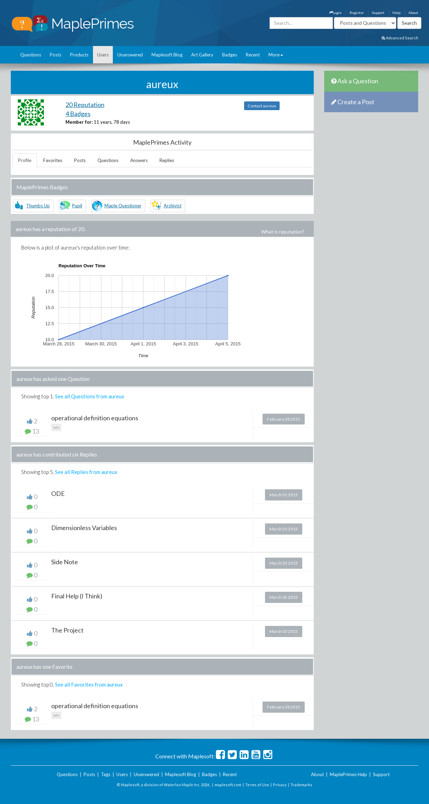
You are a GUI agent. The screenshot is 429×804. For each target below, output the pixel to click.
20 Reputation (84, 104)
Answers (139, 160)
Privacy (280, 784)
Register (357, 12)
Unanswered (130, 55)
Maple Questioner (122, 205)
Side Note (64, 562)
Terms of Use (257, 784)
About (413, 12)
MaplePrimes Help (348, 774)
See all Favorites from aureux (89, 684)
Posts (55, 55)
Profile (24, 160)
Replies (166, 160)
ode (56, 427)
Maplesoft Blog (166, 55)
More (275, 55)
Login (335, 12)
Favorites (52, 160)
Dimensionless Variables (84, 527)
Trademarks (301, 784)
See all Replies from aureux (86, 472)
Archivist (172, 205)
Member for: (79, 122)
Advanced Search (400, 38)
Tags (105, 774)
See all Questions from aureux (89, 396)
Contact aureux (262, 105)
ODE (58, 493)
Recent (253, 55)
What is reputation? (282, 232)
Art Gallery (202, 55)
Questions (30, 55)
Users (103, 55)
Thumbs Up (38, 205)
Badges (229, 55)
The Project (67, 630)
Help (396, 12)
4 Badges (78, 113)
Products (79, 55)
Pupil (77, 205)
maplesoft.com (227, 784)
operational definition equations (94, 418)
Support (378, 12)
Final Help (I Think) (76, 596)
